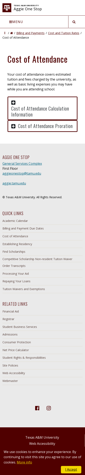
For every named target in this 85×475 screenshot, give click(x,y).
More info (24, 462)
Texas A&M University (42, 437)
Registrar (8, 319)
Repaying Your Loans (16, 281)
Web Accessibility (13, 373)
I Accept (71, 469)
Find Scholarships (13, 252)
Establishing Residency (17, 244)
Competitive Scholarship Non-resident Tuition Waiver (37, 259)
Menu (16, 22)
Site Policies (10, 365)
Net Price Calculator (15, 350)
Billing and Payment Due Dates (23, 228)
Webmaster (10, 381)
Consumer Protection (16, 342)
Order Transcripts (14, 266)
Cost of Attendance (15, 236)
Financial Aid (10, 311)
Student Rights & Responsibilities (24, 358)
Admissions (10, 334)
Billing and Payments (30, 33)
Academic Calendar (15, 221)
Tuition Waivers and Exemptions (23, 289)
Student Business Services (19, 327)
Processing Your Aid (15, 274)
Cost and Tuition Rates (63, 33)
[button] (4, 33)
